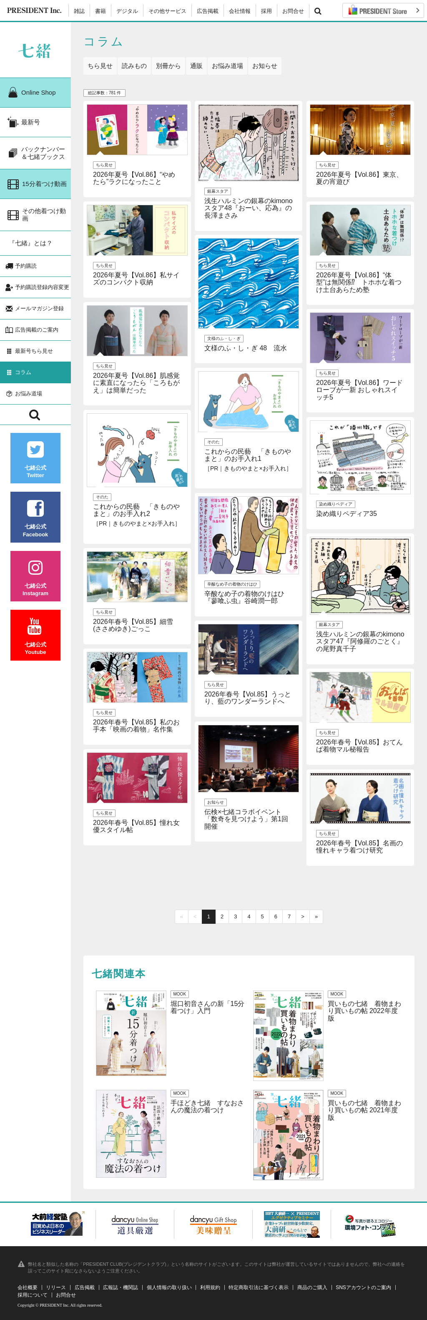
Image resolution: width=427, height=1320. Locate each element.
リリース (56, 1287)
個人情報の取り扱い (169, 1287)
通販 (196, 65)
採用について (33, 1295)
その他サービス (167, 11)
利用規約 (210, 1287)
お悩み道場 (227, 65)
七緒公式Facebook (35, 518)
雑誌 (79, 11)
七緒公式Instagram (35, 577)
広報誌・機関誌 (120, 1287)
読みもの (134, 65)
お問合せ (293, 11)
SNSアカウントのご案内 (363, 1287)
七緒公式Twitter (35, 459)
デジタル (127, 11)
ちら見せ (100, 65)
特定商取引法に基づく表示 (259, 1287)
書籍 (100, 11)
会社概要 (28, 1287)
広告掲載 (208, 11)
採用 (266, 11)
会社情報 (240, 11)
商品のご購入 (312, 1287)
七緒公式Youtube (35, 636)
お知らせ (264, 65)
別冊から (168, 65)
